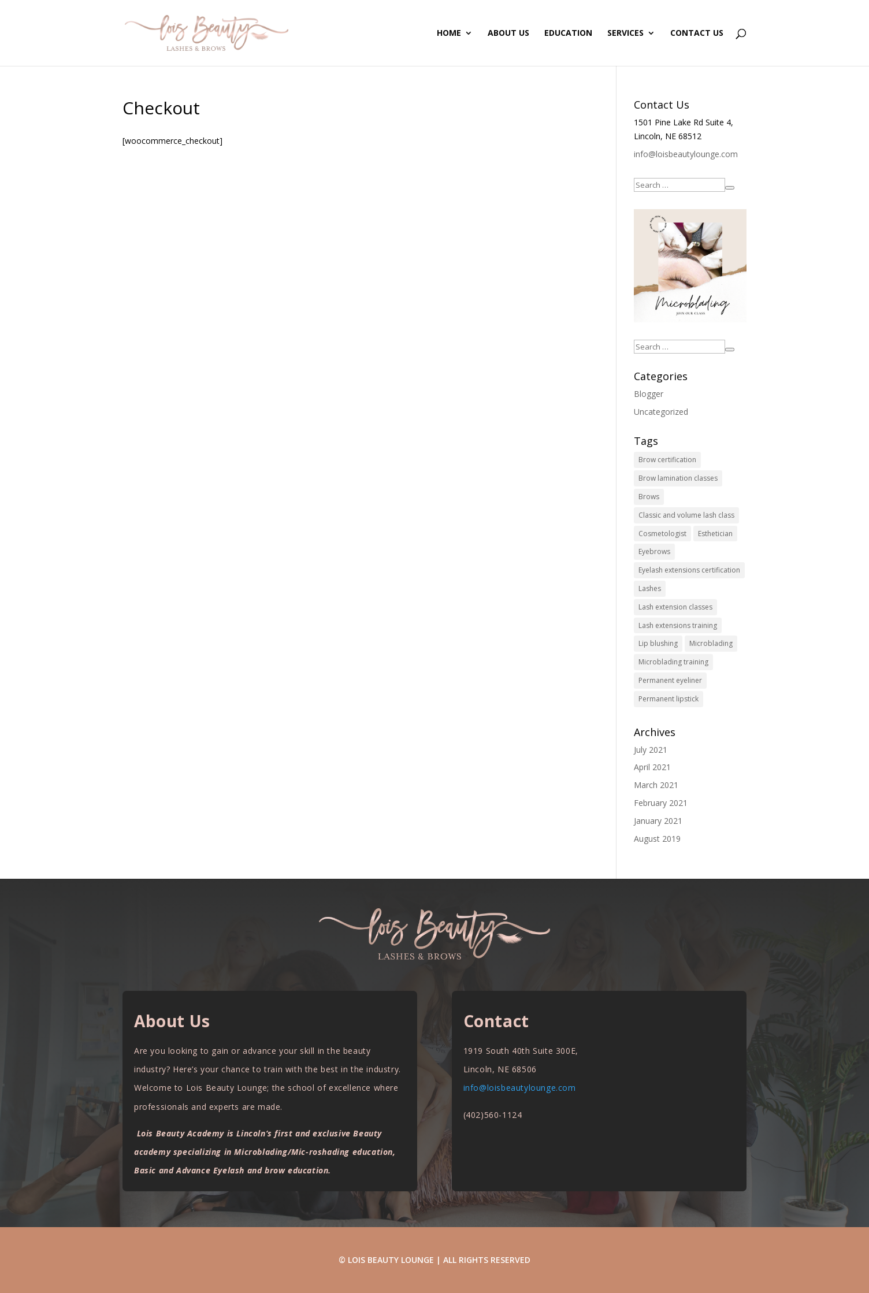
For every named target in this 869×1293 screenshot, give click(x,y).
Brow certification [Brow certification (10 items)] (667, 460)
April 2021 (652, 766)
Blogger (648, 393)
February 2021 (661, 802)
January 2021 (658, 820)
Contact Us (696, 33)
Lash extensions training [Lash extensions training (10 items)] (677, 625)
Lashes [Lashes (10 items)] (649, 588)
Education (568, 33)
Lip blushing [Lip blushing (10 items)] (658, 643)
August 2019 (657, 838)
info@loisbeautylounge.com (686, 153)
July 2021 (650, 749)
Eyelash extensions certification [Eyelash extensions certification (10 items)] (689, 570)
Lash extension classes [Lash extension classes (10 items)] (675, 607)
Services (625, 33)
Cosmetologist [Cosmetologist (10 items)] (662, 533)
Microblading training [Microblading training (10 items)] (673, 662)
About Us (508, 33)
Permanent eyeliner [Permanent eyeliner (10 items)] (670, 680)
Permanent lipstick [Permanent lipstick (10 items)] (668, 699)
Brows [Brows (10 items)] (648, 496)
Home (449, 33)
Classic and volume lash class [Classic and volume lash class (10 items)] (686, 515)
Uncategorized (661, 411)
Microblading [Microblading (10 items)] (711, 643)
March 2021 (656, 784)
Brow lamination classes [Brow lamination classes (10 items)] (678, 478)
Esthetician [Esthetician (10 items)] (715, 533)
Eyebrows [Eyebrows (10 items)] (654, 551)
